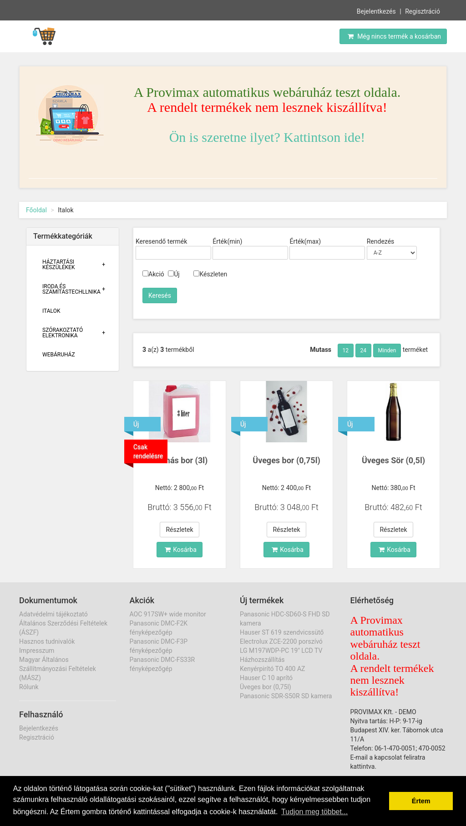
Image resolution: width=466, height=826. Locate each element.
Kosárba (181, 549)
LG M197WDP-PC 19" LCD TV (281, 650)
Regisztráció (422, 11)
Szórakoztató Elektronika (62, 333)
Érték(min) (227, 241)
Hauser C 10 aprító (266, 677)
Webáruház (58, 354)
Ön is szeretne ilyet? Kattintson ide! (267, 137)
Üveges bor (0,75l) (286, 460)
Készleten (210, 274)
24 (363, 350)
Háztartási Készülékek (58, 264)
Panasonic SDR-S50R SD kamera (286, 696)
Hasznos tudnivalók (47, 641)
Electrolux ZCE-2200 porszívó (281, 641)
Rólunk (29, 687)
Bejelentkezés (376, 11)
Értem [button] (421, 801)
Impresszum (36, 650)
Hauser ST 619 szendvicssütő (282, 632)
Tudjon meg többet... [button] (314, 812)
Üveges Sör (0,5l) (393, 460)
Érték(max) (305, 241)
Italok (51, 311)
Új (173, 274)
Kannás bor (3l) (180, 460)
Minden (387, 350)
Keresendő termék (161, 241)
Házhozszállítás (262, 659)
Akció (153, 274)
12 (346, 350)
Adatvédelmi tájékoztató (53, 614)
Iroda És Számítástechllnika (71, 289)
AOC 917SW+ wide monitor (168, 614)
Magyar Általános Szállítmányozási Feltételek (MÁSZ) (57, 668)
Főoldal (36, 210)
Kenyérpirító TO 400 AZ (272, 668)
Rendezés (381, 241)
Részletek (179, 529)
